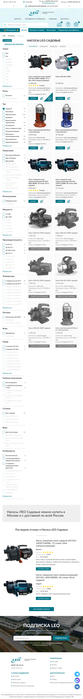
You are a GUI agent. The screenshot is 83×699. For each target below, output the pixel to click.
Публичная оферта (19, 683)
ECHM (8, 71)
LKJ (7, 56)
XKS (7, 80)
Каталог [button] (17, 19)
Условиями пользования (40, 644)
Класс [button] (5, 91)
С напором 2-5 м (11, 352)
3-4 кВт (8, 223)
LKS (7, 74)
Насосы (24, 30)
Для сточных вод (12, 188)
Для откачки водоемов (14, 175)
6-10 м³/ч (9, 244)
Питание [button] (6, 313)
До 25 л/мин (10, 268)
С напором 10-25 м (12, 346)
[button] (48, 2)
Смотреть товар (43, 569)
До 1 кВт (9, 217)
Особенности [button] (9, 451)
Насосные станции (37, 30)
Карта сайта (17, 679)
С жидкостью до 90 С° (13, 298)
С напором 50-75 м (12, 358)
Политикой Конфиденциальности (52, 643)
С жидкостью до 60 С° (13, 289)
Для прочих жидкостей (14, 435)
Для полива (10, 161)
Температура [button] (8, 276)
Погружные (10, 204)
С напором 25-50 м (12, 349)
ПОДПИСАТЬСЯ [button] (61, 638)
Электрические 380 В (13, 323)
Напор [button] (5, 342)
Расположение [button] (9, 196)
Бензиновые (10, 320)
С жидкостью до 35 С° (13, 281)
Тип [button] (4, 104)
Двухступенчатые (12, 416)
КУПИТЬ (33, 98)
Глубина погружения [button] (12, 378)
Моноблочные (11, 476)
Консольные (10, 474)
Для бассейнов (11, 164)
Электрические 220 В (13, 317)
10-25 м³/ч (9, 247)
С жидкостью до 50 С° (13, 286)
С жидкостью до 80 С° (13, 292)
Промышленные (11, 98)
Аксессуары (51, 30)
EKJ (7, 53)
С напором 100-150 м (13, 364)
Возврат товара (56, 668)
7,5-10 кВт (9, 231)
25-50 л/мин (10, 256)
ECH (7, 68)
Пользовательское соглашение (23, 686)
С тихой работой (11, 490)
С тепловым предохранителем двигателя (12, 466)
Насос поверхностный (13, 128)
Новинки (53, 19)
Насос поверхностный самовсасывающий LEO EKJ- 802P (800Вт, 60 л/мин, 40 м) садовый (57, 577)
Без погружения (11, 382)
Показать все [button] (7, 86)
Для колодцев (11, 158)
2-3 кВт (8, 220)
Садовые (9, 109)
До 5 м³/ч (9, 253)
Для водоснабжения (13, 155)
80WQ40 (9, 62)
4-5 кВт (8, 226)
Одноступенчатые (12, 422)
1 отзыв (41, 85)
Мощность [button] (7, 210)
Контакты (64, 19)
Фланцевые (10, 492)
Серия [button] (5, 49)
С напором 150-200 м (13, 367)
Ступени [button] (6, 409)
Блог (53, 676)
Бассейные (9, 111)
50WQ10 (9, 59)
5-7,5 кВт (9, 228)
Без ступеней (10, 413)
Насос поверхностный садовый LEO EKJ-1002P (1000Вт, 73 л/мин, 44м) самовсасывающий (56, 543)
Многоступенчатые (12, 419)
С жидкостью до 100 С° (14, 301)
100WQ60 (9, 65)
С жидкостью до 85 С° (13, 295)
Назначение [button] (8, 151)
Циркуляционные (12, 142)
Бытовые (9, 95)
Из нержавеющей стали (14, 471)
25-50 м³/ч (9, 259)
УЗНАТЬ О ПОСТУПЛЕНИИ (39, 249)
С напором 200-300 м (13, 370)
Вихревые (9, 117)
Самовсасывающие (12, 131)
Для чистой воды (12, 432)
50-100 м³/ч (10, 262)
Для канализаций (12, 167)
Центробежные (11, 139)
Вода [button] (5, 428)
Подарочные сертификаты (68, 30)
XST (7, 82)
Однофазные (10, 333)
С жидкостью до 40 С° (13, 284)
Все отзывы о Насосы (41, 609)
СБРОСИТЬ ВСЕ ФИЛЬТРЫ (14, 44)
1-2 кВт (8, 214)
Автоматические (11, 455)
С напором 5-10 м (12, 355)
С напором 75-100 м (13, 361)
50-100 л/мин (10, 250)
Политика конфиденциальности (62, 683)
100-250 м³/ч (10, 265)
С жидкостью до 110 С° (14, 304)
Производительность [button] (12, 240)
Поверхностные (11, 201)
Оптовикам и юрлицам (35, 19)
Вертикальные (11, 114)
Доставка (54, 661)
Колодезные (10, 125)
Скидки (54, 679)
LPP (7, 77)
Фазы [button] (5, 329)
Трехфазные (10, 336)
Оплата (54, 665)
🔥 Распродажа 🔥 (11, 30)
